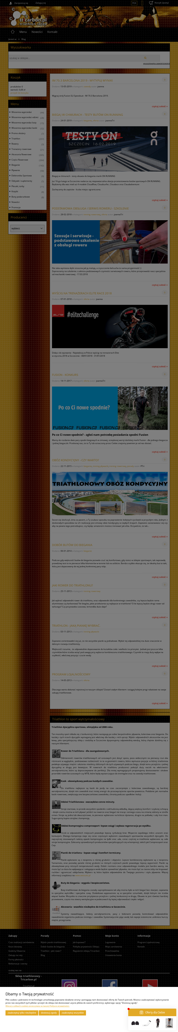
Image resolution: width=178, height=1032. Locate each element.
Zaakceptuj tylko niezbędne (22, 1013)
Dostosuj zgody (49, 1013)
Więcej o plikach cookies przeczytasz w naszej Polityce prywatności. (37, 1005)
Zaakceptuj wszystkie (73, 1013)
